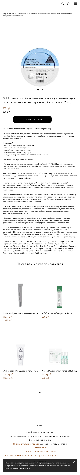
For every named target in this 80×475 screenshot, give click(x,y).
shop (4, 13)
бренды (11, 13)
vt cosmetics (21, 13)
